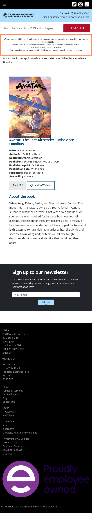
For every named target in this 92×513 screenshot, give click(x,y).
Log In (5, 408)
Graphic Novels (30, 58)
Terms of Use (9, 443)
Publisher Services (12, 391)
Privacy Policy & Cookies (15, 439)
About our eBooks (12, 450)
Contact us (8, 402)
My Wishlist (8, 415)
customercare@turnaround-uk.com (69, 17)
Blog (4, 398)
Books (15, 58)
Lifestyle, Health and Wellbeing (19, 433)
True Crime (8, 422)
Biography (8, 429)
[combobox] (32, 28)
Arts (4, 425)
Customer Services (12, 446)
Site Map (7, 454)
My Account (9, 412)
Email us (7, 353)
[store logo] (18, 15)
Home (6, 58)
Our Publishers (10, 394)
